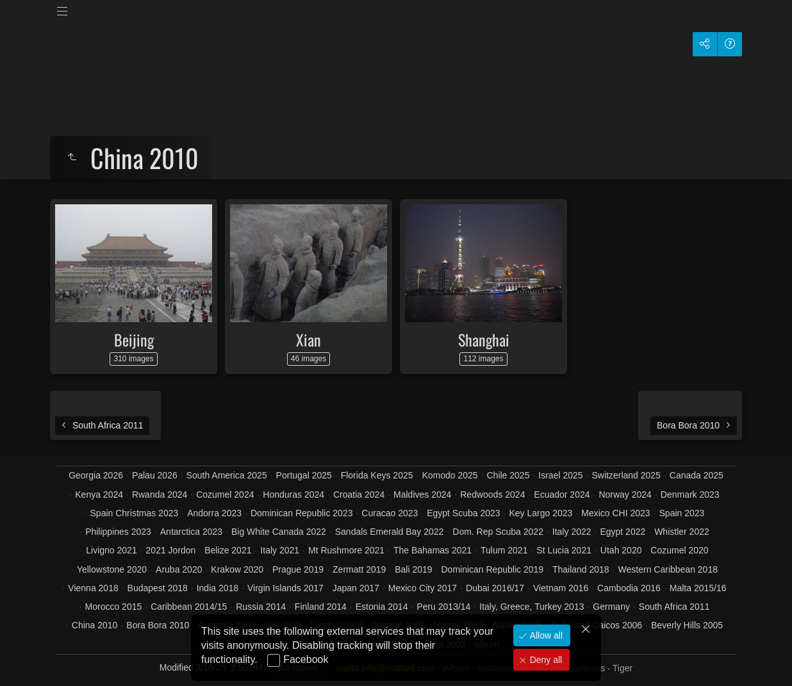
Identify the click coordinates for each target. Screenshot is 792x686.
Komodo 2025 (449, 475)
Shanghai (483, 339)
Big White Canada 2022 (278, 532)
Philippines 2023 (118, 532)
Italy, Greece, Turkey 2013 (531, 606)
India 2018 (217, 588)
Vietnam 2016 (560, 588)
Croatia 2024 (358, 494)
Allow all (545, 635)
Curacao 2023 (389, 513)
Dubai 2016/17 (495, 588)
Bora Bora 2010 (157, 625)
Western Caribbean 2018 (668, 569)
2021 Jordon (171, 550)
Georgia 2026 (96, 475)
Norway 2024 (625, 494)
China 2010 (95, 625)
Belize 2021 (227, 550)
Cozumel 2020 (679, 550)
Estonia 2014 (382, 606)
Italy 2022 (571, 532)
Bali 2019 (413, 569)
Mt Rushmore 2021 (346, 550)
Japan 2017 (356, 588)
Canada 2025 (696, 475)
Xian (308, 339)
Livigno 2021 (111, 550)
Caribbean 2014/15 (189, 606)
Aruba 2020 (179, 569)
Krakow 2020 (237, 569)
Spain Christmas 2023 (134, 513)
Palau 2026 (154, 475)
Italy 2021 (279, 550)
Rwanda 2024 (159, 494)
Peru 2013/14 (443, 606)
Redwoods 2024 (492, 494)
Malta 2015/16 (698, 588)
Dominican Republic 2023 (302, 513)
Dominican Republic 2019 (492, 569)
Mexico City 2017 (422, 588)
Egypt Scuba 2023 (463, 513)
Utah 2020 (621, 550)
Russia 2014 (261, 606)
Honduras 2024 (293, 494)
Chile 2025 (507, 475)
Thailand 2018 (580, 569)
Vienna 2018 (93, 588)
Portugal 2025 (304, 475)
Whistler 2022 (681, 532)
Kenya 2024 (99, 494)
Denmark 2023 (690, 494)
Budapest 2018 (158, 588)
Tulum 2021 (504, 550)
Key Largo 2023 (540, 513)
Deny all (544, 660)
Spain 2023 (682, 513)
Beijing (134, 339)
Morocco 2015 (113, 606)
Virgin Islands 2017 (285, 588)
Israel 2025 (560, 475)
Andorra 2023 (214, 513)
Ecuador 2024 (562, 494)
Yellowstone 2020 (112, 569)
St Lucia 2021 (563, 550)
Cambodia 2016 (629, 588)
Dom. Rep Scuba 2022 (497, 532)
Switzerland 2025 (625, 475)
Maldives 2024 (422, 494)
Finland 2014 (321, 606)
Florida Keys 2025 (377, 475)
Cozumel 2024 (225, 494)
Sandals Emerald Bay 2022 (389, 532)
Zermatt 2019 (359, 569)
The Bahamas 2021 (432, 550)
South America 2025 (226, 475)
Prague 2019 (298, 569)
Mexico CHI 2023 (615, 513)
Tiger (622, 668)
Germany (611, 606)
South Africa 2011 (674, 606)
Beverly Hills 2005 (687, 625)
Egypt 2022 (622, 532)
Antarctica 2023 (191, 532)
